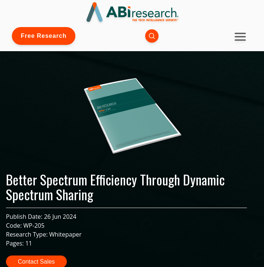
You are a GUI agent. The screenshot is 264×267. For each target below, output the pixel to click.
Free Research (43, 36)
